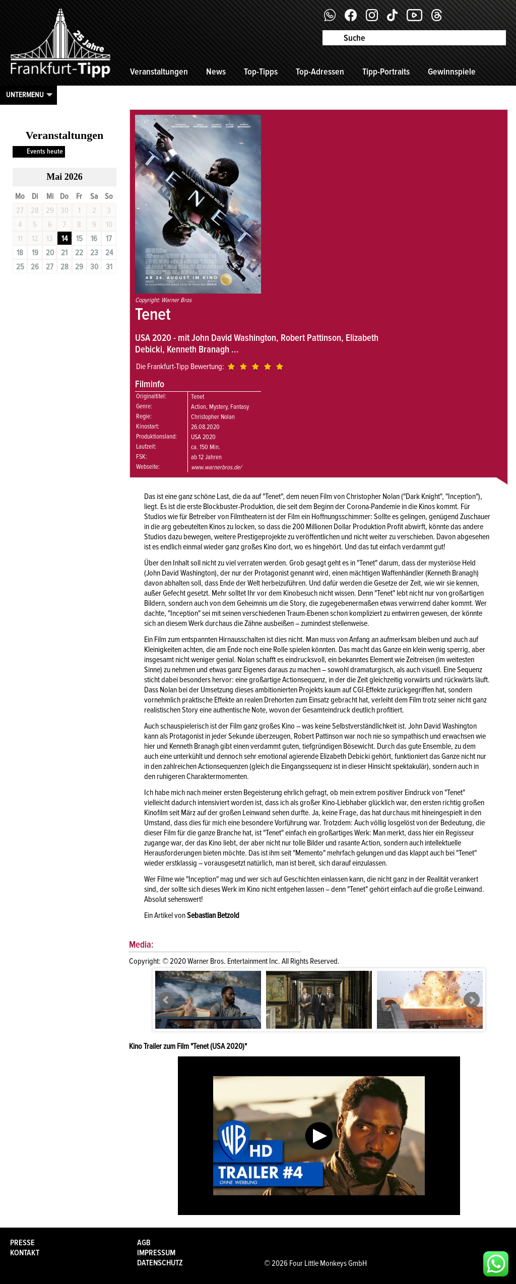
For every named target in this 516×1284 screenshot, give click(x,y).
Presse (22, 1243)
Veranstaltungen (159, 71)
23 (94, 253)
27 (49, 267)
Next (472, 1000)
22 (79, 253)
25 (20, 267)
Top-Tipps (261, 71)
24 (109, 253)
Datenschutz (160, 1263)
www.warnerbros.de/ (216, 467)
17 (109, 239)
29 (79, 267)
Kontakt (24, 1253)
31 (109, 267)
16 (94, 239)
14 (64, 239)
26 (35, 267)
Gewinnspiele (452, 71)
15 (79, 239)
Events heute (45, 151)
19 (35, 253)
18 (20, 253)
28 (64, 267)
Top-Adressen (320, 71)
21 (64, 253)
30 (94, 267)
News (216, 71)
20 (50, 253)
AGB (144, 1243)
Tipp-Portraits (386, 71)
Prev (166, 1000)
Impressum (156, 1253)
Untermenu (25, 94)
